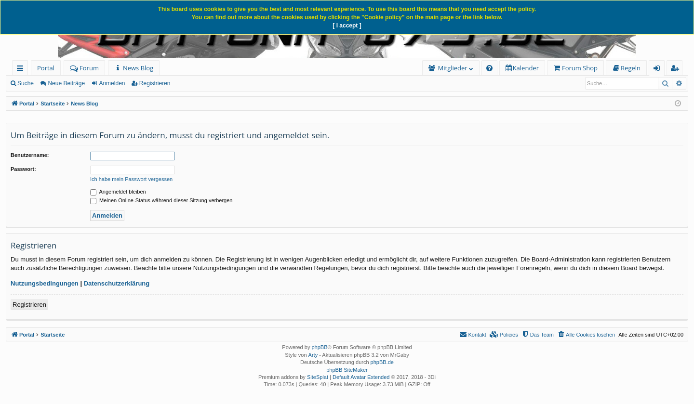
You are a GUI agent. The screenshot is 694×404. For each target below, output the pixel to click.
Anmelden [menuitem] (659, 70)
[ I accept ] (347, 25)
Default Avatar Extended (361, 377)
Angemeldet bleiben (118, 192)
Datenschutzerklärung (117, 283)
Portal (45, 68)
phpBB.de (382, 362)
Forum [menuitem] (84, 68)
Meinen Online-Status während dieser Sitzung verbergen (161, 200)
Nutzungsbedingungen (45, 283)
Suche (25, 83)
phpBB (319, 347)
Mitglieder (452, 68)
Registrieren (155, 83)
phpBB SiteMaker (347, 370)
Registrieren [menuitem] (676, 70)
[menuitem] (133, 68)
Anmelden (112, 83)
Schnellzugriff (21, 70)
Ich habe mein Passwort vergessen (131, 179)
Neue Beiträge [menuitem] (66, 83)
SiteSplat (317, 377)
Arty (313, 355)
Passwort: (23, 169)
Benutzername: (30, 155)
